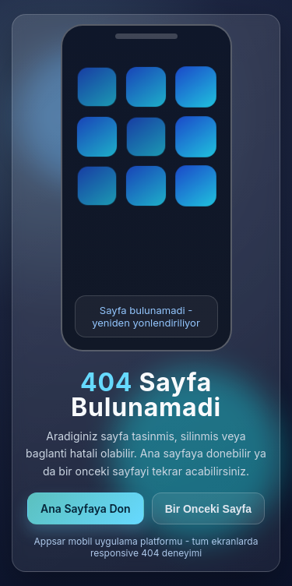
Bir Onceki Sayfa (208, 509)
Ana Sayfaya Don (85, 508)
